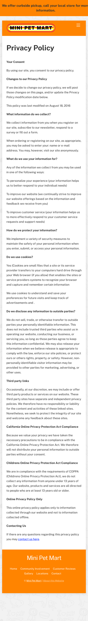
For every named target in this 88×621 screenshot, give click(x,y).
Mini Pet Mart (33, 580)
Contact (56, 573)
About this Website (53, 580)
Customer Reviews (64, 568)
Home (13, 568)
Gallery (28, 573)
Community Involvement (35, 568)
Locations (42, 573)
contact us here (28, 539)
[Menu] (78, 25)
